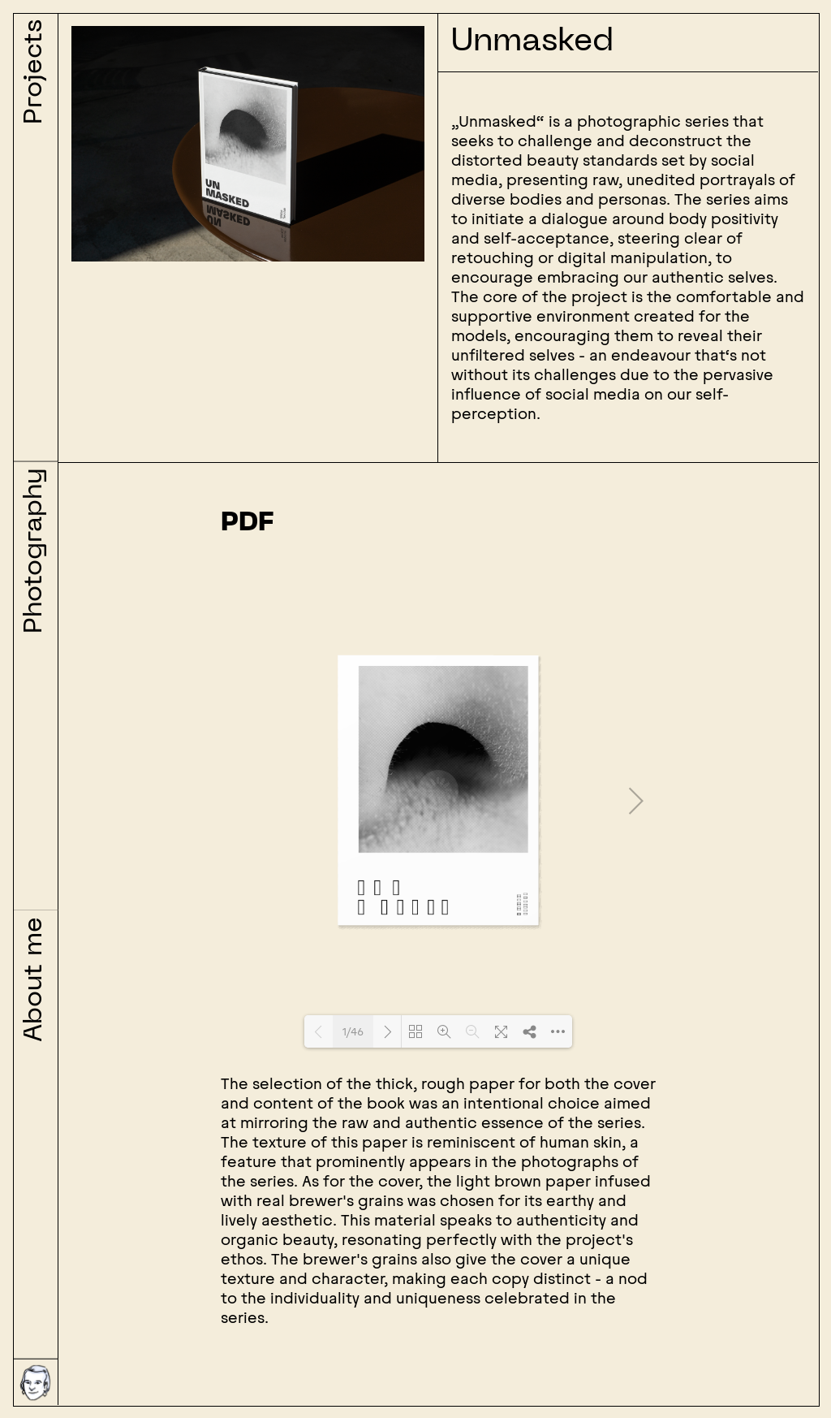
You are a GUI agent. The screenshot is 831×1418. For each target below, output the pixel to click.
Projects (34, 71)
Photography (34, 551)
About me (34, 979)
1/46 (353, 1032)
